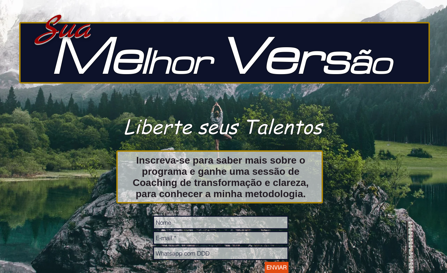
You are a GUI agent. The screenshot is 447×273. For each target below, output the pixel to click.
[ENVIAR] (276, 267)
